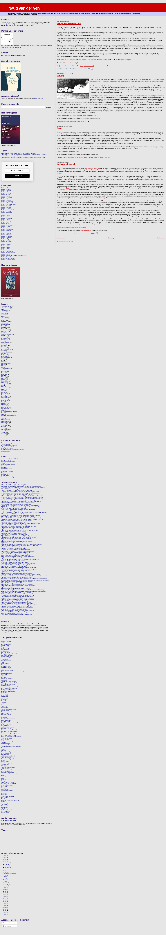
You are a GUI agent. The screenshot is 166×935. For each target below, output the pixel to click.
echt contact (4, 345)
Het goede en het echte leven (8, 647)
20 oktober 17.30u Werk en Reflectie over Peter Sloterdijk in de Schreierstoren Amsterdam (23, 154)
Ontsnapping (4, 694)
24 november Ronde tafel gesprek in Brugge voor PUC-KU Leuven (18, 156)
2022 (4, 887)
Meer (18, 632)
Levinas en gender (5, 215)
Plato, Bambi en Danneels (7, 670)
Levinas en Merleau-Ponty (8, 232)
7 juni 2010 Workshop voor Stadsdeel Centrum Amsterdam (16, 602)
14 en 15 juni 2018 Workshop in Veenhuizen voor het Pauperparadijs (18, 509)
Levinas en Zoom (5, 254)
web (21, 25)
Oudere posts (161, 238)
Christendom (4, 330)
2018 (4, 894)
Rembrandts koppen (6, 667)
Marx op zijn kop (5, 721)
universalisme (4, 422)
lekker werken (4, 378)
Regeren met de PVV (6, 656)
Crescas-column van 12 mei (92, 168)
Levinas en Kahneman (6, 225)
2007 (4, 914)
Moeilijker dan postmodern (8, 719)
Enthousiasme (4, 696)
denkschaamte (4, 339)
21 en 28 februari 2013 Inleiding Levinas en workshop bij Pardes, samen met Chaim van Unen (24, 576)
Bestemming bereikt (75, 63)
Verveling (3, 702)
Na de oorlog (4, 695)
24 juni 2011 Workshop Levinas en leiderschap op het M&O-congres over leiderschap (22, 589)
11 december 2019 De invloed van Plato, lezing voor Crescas (16, 494)
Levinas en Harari (5, 219)
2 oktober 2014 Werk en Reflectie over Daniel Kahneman (15, 555)
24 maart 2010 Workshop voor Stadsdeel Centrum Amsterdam (16, 606)
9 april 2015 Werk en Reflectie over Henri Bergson (14, 547)
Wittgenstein (4, 433)
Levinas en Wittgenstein (7, 251)
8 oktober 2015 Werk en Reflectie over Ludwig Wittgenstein (16, 538)
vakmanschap (4, 424)
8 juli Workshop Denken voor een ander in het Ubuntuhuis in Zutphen (18, 153)
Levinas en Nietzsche (6, 234)
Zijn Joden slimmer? (6, 644)
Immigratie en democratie (69, 23)
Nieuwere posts (61, 238)
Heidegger (4, 353)
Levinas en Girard (5, 217)
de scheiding (4, 337)
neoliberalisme (80, 157)
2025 (4, 857)
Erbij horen (4, 786)
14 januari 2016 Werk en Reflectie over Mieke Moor (14, 534)
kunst (2, 375)
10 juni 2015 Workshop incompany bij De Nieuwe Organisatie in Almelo (19, 545)
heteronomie (4, 356)
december (7, 862)
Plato (2, 402)
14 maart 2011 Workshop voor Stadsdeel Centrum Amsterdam (16, 592)
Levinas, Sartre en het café (8, 258)
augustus (7, 869)
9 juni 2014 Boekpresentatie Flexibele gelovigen (13, 560)
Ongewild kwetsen (6, 714)
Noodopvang (4, 698)
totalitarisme (4, 419)
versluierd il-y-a (5, 426)
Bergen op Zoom (5, 321)
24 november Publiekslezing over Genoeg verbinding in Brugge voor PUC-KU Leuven (23, 157)
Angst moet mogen (6, 720)
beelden (62, 157)
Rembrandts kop (5, 666)
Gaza (2, 748)
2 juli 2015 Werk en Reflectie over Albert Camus (13, 543)
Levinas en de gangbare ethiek (9, 204)
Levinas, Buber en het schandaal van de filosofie (13, 255)
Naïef (2, 778)
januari (6, 885)
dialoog (3, 341)
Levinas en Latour (5, 226)
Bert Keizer (4, 323)
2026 (4, 855)
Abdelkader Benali (6, 306)
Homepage (111, 238)
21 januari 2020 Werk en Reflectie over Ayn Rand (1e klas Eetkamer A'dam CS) (21, 491)
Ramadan (3, 779)
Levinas (3, 379)
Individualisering (5, 685)
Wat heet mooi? (5, 725)
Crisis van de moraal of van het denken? (11, 736)
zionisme (3, 435)
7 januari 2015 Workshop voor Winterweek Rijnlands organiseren (17, 551)
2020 (4, 891)
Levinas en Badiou (6, 190)
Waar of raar (4, 706)
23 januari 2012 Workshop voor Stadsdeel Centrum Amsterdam (17, 584)
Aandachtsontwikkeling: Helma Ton (10, 459)
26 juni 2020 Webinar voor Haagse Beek (11, 489)
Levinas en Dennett (6, 205)
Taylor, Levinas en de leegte (8, 767)
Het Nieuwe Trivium (6, 470)
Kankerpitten (4, 707)
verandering (4, 425)
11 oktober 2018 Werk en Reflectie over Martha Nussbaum (16, 504)
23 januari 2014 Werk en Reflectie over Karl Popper (14, 566)
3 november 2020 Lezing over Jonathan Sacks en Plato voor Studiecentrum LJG (21, 486)
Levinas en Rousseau (6, 241)
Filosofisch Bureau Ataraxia (8, 464)
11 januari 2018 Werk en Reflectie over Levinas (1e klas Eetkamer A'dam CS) (20, 515)
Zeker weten (4, 665)
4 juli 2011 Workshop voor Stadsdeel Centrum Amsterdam (15, 588)
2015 (4, 900)
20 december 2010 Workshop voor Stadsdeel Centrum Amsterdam (17, 594)
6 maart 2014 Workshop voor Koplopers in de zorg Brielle (15, 565)
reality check (4, 407)
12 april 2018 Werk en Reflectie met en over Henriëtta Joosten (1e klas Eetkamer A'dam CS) (24, 512)
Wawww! (3, 742)
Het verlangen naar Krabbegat (8, 712)
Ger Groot (3, 348)
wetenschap (4, 431)
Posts (5, 923)
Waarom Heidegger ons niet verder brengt (11, 687)
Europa (62, 68)
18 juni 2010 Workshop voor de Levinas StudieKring (14, 601)
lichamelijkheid (5, 381)
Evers (67, 188)
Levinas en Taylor (5, 248)
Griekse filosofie (5, 352)
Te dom (3, 749)
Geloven (3, 677)
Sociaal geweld (5, 764)
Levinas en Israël (5, 223)
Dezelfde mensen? (5, 660)
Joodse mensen (5, 651)
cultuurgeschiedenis (6, 334)
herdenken (4, 355)
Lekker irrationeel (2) (6, 810)
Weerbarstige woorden (6, 790)
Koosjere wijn (4, 803)
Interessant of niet (5, 451)
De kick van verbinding (7, 678)
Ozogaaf (3, 473)
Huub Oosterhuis (5, 357)
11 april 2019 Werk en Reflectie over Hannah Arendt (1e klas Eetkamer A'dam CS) (22, 498)
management (4, 384)
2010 (4, 909)
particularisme (4, 400)
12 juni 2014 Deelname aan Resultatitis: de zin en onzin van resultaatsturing (20, 559)
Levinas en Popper (6, 239)
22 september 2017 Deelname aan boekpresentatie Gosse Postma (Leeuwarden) (21, 518)
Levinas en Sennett (6, 244)
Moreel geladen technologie (8, 684)
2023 (4, 861)
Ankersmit (4, 313)
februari (7, 884)
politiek (85, 157)
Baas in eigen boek (6, 745)
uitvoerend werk (5, 421)
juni (6, 872)
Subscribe (17, 176)
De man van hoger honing (89, 115)
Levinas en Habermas (6, 218)
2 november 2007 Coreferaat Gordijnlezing (12, 616)
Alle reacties (7, 926)
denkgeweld (4, 338)
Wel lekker (4, 804)
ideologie (3, 359)
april (6, 881)
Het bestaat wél (5, 710)
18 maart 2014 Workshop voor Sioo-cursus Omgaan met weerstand (18, 563)
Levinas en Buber (5, 194)
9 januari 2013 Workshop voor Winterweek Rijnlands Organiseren (17, 577)
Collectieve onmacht (6, 771)
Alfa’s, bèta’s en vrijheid (7, 447)
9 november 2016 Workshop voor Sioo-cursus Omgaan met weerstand (18, 526)
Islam (2, 366)
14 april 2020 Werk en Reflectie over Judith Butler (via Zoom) (16, 490)
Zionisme (3, 716)
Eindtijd (3, 801)
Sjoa (2, 417)
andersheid (4, 312)
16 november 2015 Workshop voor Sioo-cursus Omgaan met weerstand (19, 537)
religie (76, 233)
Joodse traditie (63, 233)
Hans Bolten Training (6, 468)
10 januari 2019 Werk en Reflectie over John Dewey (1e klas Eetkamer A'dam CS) (21, 501)
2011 (4, 907)
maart (6, 882)
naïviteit (3, 392)
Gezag (3, 788)
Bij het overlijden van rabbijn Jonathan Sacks (12, 449)
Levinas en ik (4, 222)
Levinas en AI (4, 188)
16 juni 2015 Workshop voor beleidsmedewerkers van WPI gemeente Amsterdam (21, 544)
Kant (2, 370)
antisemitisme (63, 121)
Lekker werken (5, 663)
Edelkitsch (4, 717)
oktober (7, 865)
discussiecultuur (5, 342)
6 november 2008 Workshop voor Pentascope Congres (14, 612)
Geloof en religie (5, 652)
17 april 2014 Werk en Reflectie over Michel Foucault (14, 562)
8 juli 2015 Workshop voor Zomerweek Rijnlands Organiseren (16, 541)
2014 (4, 902)
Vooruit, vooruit (5, 799)
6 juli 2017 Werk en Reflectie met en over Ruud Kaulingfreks (16, 520)
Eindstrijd (64, 227)
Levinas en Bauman (6, 192)
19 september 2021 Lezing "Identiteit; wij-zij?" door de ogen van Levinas (19, 485)
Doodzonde (4, 699)
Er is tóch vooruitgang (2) (7, 759)
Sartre (2, 414)
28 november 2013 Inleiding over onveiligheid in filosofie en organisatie (19, 569)
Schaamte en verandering (7, 415)
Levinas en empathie (6, 212)
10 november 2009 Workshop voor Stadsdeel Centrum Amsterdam (17, 610)
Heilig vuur (4, 674)
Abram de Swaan (5, 308)
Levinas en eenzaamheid (7, 210)
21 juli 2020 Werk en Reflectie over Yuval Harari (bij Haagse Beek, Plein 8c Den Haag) (23, 487)
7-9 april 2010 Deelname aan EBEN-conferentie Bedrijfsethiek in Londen (19, 605)
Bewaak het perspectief (7, 770)
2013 (4, 903)
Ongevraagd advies (6, 728)
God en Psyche (5, 754)
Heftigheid (4, 680)
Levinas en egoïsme (6, 211)
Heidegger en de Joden (8, 820)
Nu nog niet (4, 781)
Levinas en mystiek (6, 233)
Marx (2, 385)
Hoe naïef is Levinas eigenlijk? (9, 731)
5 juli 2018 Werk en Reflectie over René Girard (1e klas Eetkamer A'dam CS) (20, 507)
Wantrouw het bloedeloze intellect (9, 774)
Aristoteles (4, 317)
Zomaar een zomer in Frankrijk (9, 730)
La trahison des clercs (6, 673)
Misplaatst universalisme (7, 448)
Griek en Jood (4, 640)
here (6, 55)
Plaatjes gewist (5, 812)
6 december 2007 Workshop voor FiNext (11, 613)
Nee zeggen (4, 395)
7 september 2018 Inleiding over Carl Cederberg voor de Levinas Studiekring (20, 505)
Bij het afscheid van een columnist (10, 723)
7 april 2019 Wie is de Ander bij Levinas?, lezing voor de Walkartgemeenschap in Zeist (23, 500)
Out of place (4, 797)
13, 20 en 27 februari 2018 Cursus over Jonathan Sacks (15, 514)
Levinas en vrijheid (6, 250)
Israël (65, 68)
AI (2, 309)
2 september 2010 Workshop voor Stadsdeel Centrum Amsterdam (17, 598)
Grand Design (4, 789)
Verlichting (102, 197)
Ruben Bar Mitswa (6, 701)
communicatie (4, 331)
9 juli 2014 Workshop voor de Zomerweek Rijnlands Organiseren (17, 556)
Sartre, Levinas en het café (8, 782)
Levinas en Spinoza (6, 246)
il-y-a (2, 360)
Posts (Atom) (69, 241)
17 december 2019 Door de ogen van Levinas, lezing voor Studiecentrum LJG (20, 493)
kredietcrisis (4, 374)
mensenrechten (5, 388)
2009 (4, 911)
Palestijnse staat (5, 649)
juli (6, 870)
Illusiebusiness (5, 739)
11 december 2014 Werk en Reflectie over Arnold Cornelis (15, 552)
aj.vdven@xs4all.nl (6, 24)
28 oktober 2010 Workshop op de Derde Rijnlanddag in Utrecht (17, 596)
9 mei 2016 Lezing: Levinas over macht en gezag (13, 531)
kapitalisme (4, 371)
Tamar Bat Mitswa (6, 757)
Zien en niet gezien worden (8, 691)
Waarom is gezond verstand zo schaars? (11, 746)
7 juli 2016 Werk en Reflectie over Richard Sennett (14, 529)
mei (6, 879)
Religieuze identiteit (66, 164)
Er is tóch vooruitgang (6, 752)
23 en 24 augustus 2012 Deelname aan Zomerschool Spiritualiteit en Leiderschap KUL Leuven (24, 580)
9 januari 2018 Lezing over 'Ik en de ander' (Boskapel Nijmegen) (17, 516)
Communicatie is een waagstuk (77, 227)
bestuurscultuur (5, 324)
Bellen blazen (4, 807)
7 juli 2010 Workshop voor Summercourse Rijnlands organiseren (17, 599)
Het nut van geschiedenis (7, 772)
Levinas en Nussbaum (6, 236)
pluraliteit (3, 403)
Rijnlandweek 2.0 (5, 474)
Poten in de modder (6, 705)
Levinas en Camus (6, 199)
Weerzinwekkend (5, 444)
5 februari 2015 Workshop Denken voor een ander (13, 548)
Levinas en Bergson (6, 193)
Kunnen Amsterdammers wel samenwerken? (12, 672)
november (7, 864)
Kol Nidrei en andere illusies (8, 735)
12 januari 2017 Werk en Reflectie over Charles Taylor (14, 525)
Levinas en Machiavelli (7, 229)
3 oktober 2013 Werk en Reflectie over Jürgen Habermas (15, 570)
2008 (4, 912)
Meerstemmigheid (67, 115)
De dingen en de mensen (7, 727)
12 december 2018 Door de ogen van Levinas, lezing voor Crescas (17, 502)
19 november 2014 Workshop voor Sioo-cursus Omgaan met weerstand (19, 554)
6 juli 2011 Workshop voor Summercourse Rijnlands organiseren (17, 587)
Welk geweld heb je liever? (8, 689)
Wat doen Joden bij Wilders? (8, 783)
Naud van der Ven (23, 8)
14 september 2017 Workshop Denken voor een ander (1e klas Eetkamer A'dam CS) (22, 519)
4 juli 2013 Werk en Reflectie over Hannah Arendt (13, 572)
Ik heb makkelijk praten (7, 785)
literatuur (3, 382)
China (2, 328)
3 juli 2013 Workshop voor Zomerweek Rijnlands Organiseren (16, 573)
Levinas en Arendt (5, 189)
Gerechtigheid (76, 115)
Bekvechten (4, 793)
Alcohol (3, 808)
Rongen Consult (5, 475)
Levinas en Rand (5, 240)
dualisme (3, 344)
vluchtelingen (70, 68)
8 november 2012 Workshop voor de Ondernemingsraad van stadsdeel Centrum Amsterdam (24, 578)
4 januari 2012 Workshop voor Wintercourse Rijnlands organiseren (18, 585)
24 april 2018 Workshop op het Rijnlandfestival (13, 511)
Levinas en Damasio (6, 200)
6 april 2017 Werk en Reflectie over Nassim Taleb (13, 522)
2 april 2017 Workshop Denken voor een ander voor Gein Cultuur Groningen (20, 523)
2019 (4, 893)
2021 (4, 889)
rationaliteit (4, 406)
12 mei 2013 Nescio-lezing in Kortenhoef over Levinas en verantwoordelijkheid (21, 574)
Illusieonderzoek (45, 628)
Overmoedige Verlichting (7, 796)
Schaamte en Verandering (7, 477)
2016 (4, 898)
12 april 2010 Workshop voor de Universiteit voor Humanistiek (17, 603)
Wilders (3, 432)
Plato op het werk (5, 669)
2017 (4, 896)
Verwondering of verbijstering (8, 681)
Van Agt (60, 75)
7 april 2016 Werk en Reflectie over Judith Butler (13, 533)
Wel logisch (4, 792)
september (7, 867)
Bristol (3, 760)
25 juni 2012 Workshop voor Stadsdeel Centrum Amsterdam (16, 583)
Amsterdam (4, 310)
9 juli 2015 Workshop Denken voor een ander (12, 540)
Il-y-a (2, 732)
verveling (3, 428)
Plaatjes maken (5, 713)
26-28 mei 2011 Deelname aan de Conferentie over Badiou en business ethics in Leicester (23, 591)
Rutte (59, 128)
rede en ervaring (71, 233)
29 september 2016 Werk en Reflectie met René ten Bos (15, 527)
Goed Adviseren (5, 466)
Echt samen (4, 692)
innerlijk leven (67, 157)
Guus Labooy (4, 467)
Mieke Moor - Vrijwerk (7, 471)
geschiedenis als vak (6, 349)
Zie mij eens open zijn (6, 763)
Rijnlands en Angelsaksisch (8, 411)
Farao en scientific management (9, 658)
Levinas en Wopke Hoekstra (8, 252)
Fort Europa (65, 63)
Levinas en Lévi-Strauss (7, 228)
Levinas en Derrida (6, 207)
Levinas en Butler (5, 196)
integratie (3, 364)
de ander (3, 335)
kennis (3, 373)
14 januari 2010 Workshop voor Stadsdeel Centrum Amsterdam (17, 607)
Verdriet (3, 662)
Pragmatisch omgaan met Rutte (70, 151)
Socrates (3, 418)
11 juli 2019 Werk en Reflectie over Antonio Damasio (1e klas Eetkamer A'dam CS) (22, 497)
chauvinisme (4, 327)
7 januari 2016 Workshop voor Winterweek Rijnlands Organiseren (17, 536)
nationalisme (4, 393)
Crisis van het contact (6, 738)
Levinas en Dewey (6, 208)
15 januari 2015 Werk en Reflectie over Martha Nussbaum (15, 549)
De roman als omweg (6, 443)
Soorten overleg (5, 645)
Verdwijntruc (4, 659)
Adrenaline (4, 777)
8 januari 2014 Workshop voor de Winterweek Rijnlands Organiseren (18, 567)
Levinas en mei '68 (6, 230)
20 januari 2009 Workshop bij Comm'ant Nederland (14, 609)
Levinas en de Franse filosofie (8, 203)
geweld (3, 350)
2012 (4, 905)
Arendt (3, 316)
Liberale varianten (5, 806)
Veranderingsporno (6, 768)
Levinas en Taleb (5, 247)
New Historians (5, 397)
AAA (2, 643)
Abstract (3, 676)
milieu (3, 389)
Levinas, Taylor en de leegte (8, 259)
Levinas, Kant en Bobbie (7, 257)
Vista (2, 703)
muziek (3, 390)
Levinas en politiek (6, 237)
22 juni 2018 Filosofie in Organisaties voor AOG (13, 508)
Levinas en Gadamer (6, 214)
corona (3, 332)
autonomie (4, 319)
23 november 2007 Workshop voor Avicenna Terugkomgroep (16, 614)
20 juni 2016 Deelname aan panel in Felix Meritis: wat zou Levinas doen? (19, 530)
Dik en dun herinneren (6, 655)
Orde (2, 775)
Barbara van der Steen (6, 460)
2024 (4, 859)
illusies (3, 361)
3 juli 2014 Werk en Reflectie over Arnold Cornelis (14, 558)
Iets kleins (3, 750)
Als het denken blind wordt (8, 756)
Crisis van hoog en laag (7, 741)
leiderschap (73, 157)
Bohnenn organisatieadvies (8, 461)
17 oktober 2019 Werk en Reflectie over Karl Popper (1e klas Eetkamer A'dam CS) (22, 496)
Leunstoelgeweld (5, 743)
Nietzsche (3, 399)
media (2, 386)
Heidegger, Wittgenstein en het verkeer (11, 654)
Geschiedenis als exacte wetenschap (10, 800)
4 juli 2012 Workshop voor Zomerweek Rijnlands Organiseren (16, 581)
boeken (3, 326)
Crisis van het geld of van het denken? (10, 734)
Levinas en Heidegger (6, 221)
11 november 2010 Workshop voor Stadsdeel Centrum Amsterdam (17, 595)
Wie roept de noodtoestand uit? (9, 683)
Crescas (3, 463)
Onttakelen (4, 794)
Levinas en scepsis (6, 243)
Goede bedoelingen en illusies (8, 709)
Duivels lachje (4, 761)
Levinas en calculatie (6, 197)
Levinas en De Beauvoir (7, 201)
